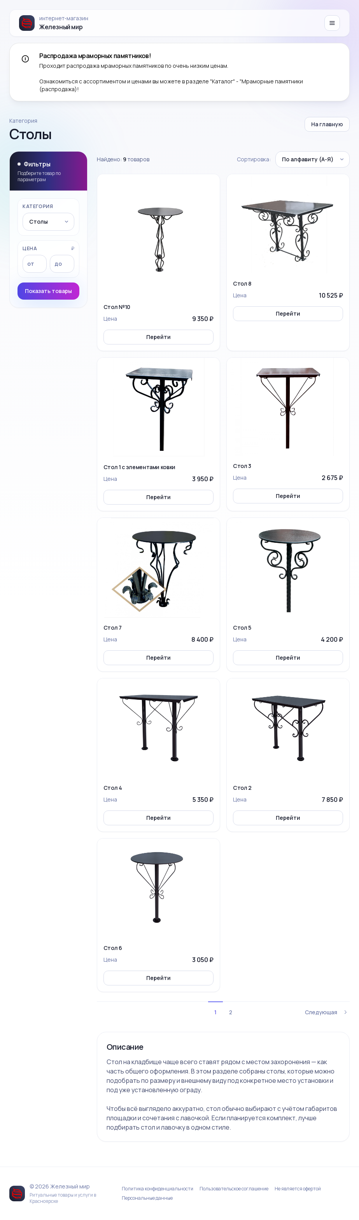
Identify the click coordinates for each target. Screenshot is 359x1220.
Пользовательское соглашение (234, 1189)
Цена (30, 248)
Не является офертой (298, 1189)
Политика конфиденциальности (157, 1189)
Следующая (327, 1012)
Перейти (158, 337)
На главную (327, 124)
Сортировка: (254, 159)
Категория (38, 206)
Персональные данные (147, 1198)
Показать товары (48, 291)
